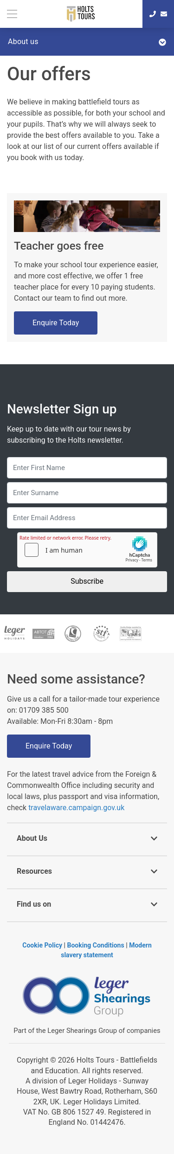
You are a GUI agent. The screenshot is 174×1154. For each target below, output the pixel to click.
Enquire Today (55, 322)
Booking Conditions (95, 945)
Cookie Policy (42, 945)
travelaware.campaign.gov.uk (76, 807)
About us (87, 41)
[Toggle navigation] (13, 14)
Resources (87, 871)
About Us (87, 838)
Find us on (87, 904)
